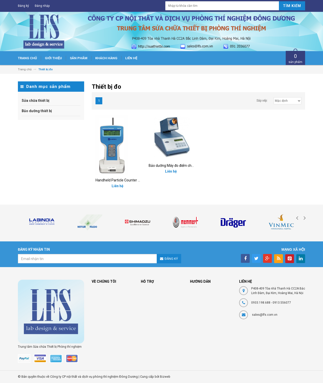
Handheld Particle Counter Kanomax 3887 (128, 180)
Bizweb (165, 376)
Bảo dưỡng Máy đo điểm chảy (172, 166)
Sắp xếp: (262, 100)
